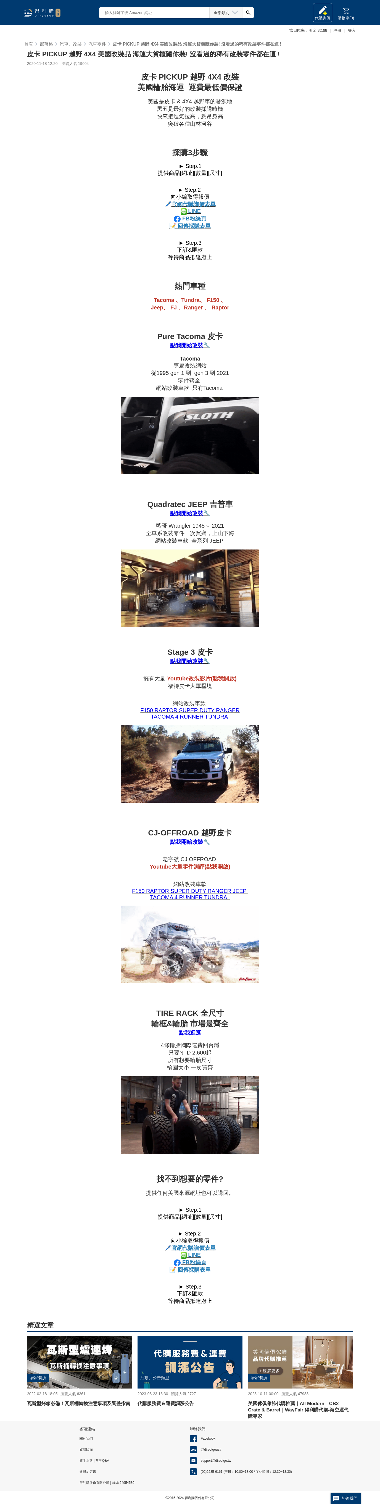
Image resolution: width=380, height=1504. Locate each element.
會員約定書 (88, 1472)
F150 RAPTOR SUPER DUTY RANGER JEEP (190, 891)
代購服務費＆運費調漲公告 (167, 1403)
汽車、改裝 (71, 44)
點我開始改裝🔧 (190, 345)
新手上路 (87, 1461)
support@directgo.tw (216, 1461)
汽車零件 (97, 44)
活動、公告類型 (155, 1377)
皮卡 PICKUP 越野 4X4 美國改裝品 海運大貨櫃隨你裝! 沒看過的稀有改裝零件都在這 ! (197, 44)
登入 (352, 30)
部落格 (46, 44)
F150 (146, 710)
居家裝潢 (39, 1377)
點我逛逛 (190, 1033)
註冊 (337, 30)
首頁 (28, 44)
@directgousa (211, 1450)
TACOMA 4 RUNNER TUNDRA (190, 717)
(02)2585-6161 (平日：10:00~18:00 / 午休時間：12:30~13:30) (246, 1472)
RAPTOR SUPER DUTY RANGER (196, 710)
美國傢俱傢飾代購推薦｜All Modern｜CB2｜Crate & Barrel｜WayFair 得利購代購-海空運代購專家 (298, 1410)
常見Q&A (101, 1461)
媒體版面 (86, 1450)
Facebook (208, 1438)
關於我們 (86, 1438)
